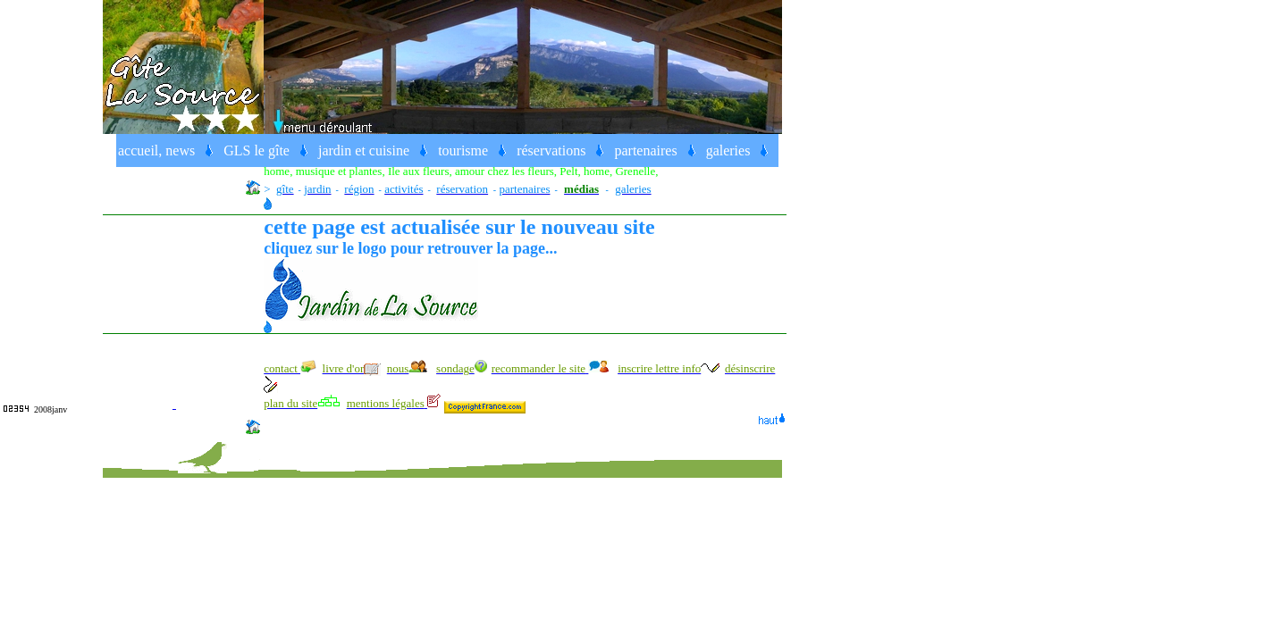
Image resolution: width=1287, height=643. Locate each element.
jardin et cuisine (363, 150)
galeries (728, 150)
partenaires (645, 150)
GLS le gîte (256, 150)
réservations (551, 150)
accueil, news (156, 150)
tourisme (463, 150)
